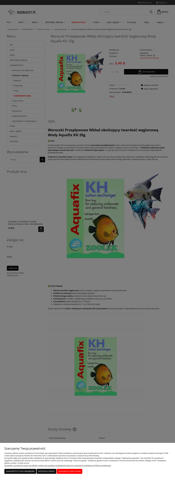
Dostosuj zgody (46, 471)
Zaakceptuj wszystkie (69, 471)
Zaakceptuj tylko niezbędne (20, 471)
